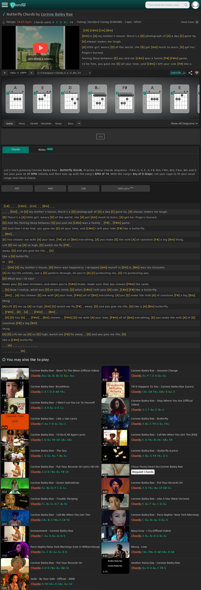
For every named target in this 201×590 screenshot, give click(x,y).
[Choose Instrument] (79, 123)
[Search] (186, 4)
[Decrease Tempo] (5, 72)
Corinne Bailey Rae (57, 14)
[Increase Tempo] (31, 72)
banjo (58, 123)
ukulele (34, 123)
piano (22, 123)
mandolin (46, 123)
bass (71, 123)
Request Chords (143, 472)
